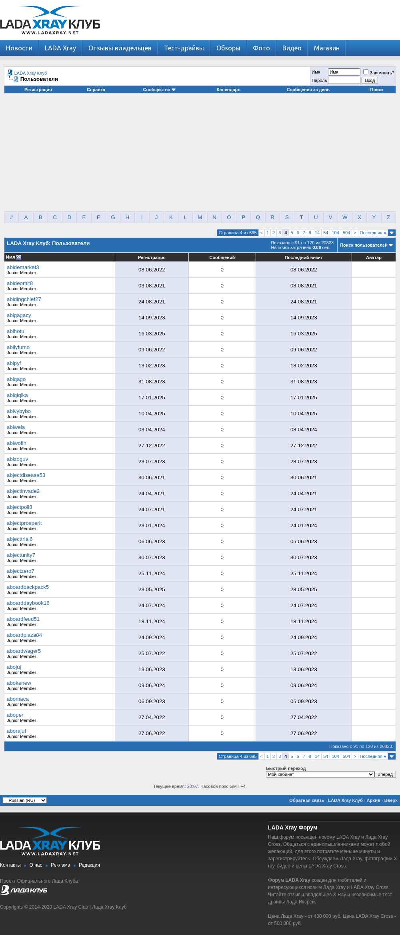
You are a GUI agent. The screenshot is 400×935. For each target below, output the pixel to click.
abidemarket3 (23, 267)
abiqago (16, 379)
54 (325, 232)
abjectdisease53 (26, 475)
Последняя (373, 232)
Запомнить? (378, 72)
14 (317, 232)
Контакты (10, 865)
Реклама (60, 865)
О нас (36, 865)
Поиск (377, 89)
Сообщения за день (308, 89)
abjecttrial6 (19, 539)
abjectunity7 (21, 555)
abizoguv (17, 459)
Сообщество (159, 89)
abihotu (15, 331)
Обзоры (228, 48)
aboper (15, 715)
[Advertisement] (200, 155)
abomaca (18, 699)
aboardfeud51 (23, 619)
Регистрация (38, 89)
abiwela (16, 427)
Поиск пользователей (364, 245)
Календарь (228, 89)
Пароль (319, 80)
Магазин (327, 48)
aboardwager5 (24, 651)
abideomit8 (20, 283)
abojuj (14, 667)
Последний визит (304, 257)
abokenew (19, 683)
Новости (19, 48)
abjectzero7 (20, 571)
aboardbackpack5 (28, 587)
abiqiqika (17, 395)
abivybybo (19, 411)
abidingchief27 (24, 299)
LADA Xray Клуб (30, 73)
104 (335, 232)
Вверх (391, 800)
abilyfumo (18, 347)
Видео (292, 48)
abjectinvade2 (23, 491)
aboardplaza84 (24, 635)
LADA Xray (60, 48)
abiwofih (16, 443)
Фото (261, 48)
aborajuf (16, 731)
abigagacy (19, 315)
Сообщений (222, 257)
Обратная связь (306, 800)
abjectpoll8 (19, 507)
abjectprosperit (24, 523)
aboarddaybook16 (28, 603)
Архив (373, 800)
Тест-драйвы (184, 48)
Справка (96, 89)
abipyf (14, 363)
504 (346, 232)
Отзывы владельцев (120, 48)
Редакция (89, 865)
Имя (316, 72)
